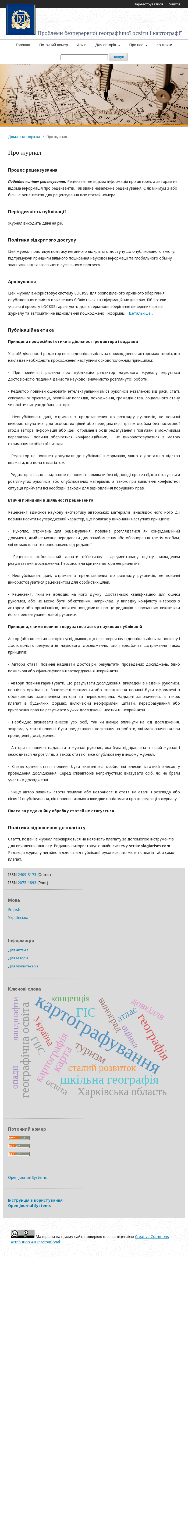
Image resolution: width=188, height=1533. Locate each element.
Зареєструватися (148, 4)
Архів (81, 45)
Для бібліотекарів (23, 966)
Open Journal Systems (27, 1177)
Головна (23, 45)
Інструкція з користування (35, 1203)
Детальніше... (141, 313)
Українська (18, 917)
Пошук (118, 57)
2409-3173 (27, 874)
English (14, 909)
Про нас (136, 45)
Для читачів (18, 950)
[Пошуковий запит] (84, 57)
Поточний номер (53, 45)
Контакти (164, 45)
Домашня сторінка (24, 136)
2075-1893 (27, 882)
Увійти (174, 4)
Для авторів (106, 45)
